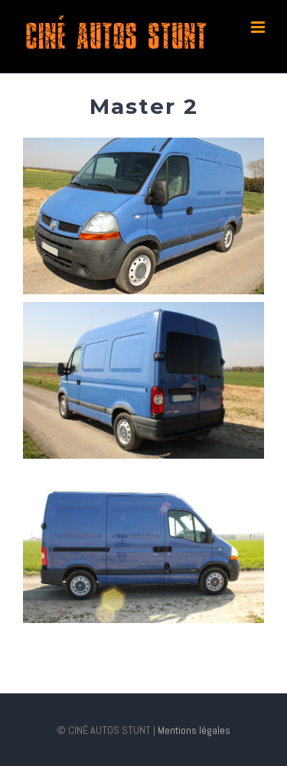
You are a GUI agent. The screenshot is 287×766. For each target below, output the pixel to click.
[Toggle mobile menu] (259, 27)
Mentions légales (192, 730)
